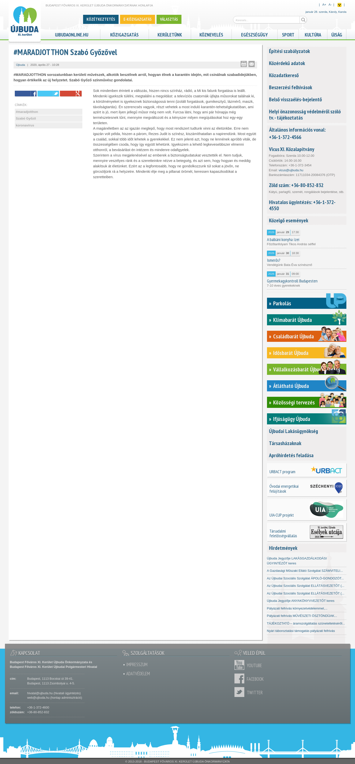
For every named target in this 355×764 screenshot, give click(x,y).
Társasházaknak (285, 443)
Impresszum (136, 664)
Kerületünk (170, 34)
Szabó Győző (26, 118)
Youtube (240, 665)
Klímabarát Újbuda (292, 319)
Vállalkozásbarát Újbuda (298, 369)
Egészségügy (254, 34)
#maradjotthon (27, 112)
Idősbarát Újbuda (290, 352)
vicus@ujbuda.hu (291, 170)
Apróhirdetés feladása (291, 455)
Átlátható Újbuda (291, 385)
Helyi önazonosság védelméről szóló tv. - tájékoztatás (305, 114)
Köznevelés (211, 34)
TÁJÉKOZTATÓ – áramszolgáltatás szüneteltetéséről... (306, 623)
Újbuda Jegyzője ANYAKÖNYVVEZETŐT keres (301, 601)
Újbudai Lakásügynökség (293, 431)
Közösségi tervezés (294, 402)
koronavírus (25, 125)
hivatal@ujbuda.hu (40, 693)
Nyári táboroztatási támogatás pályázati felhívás (301, 631)
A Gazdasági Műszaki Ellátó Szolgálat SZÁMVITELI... (305, 571)
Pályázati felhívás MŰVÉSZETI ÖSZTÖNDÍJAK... (302, 616)
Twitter (240, 692)
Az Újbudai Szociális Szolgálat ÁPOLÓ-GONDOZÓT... (305, 578)
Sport (288, 34)
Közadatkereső (284, 75)
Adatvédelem (138, 674)
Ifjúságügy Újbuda (291, 418)
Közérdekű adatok (287, 63)
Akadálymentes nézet (339, 4)
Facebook (240, 678)
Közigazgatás (124, 34)
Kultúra (313, 34)
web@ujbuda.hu (38, 697)
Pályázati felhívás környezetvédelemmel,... (297, 608)
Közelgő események (288, 220)
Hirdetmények (283, 547)
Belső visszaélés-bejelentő (295, 99)
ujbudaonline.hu (71, 34)
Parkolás (282, 303)
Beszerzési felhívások (290, 87)
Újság (336, 34)
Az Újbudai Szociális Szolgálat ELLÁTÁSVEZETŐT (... (305, 586)
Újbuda (20, 64)
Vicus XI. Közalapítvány (291, 149)
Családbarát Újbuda (293, 336)
